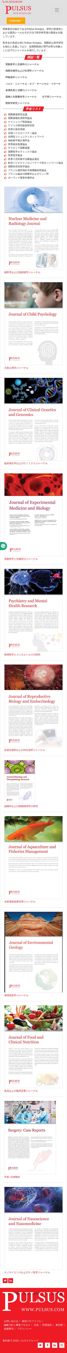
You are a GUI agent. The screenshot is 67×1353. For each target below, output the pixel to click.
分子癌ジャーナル (51, 96)
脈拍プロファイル (31, 1321)
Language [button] (15, 20)
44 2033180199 (12, 1)
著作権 (59, 1325)
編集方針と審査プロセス (17, 1325)
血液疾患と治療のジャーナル (21, 90)
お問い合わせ (11, 1321)
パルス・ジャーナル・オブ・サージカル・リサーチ (33, 83)
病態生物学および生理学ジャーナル (24, 70)
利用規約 (47, 1325)
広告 (36, 1325)
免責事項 (9, 1328)
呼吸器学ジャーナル (16, 77)
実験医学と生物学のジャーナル (22, 64)
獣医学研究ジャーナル (17, 103)
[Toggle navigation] (57, 10)
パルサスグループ (28, 1340)
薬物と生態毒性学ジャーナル (21, 96)
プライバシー (24, 1328)
